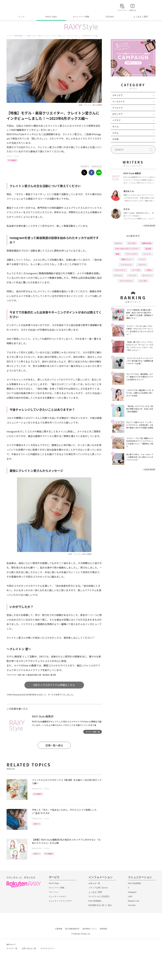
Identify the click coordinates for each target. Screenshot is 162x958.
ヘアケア (116, 120)
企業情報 (58, 929)
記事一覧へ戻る (54, 745)
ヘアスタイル (126, 264)
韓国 (117, 254)
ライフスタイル (126, 280)
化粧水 (149, 270)
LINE (130, 896)
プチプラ (141, 264)
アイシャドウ (131, 254)
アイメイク (117, 107)
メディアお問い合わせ (98, 888)
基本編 (148, 248)
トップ (21, 17)
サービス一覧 (12, 948)
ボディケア (117, 114)
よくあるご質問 (140, 17)
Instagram (132, 892)
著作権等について (89, 929)
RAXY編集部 (12, 160)
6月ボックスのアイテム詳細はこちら (54, 685)
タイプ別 (142, 280)
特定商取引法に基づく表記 (100, 905)
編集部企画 (146, 243)
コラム (17, 156)
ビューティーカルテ (57, 896)
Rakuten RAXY (20, 6)
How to (118, 243)
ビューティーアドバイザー (60, 901)
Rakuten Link (133, 901)
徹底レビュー (127, 259)
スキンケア (117, 95)
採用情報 (103, 929)
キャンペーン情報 (81, 17)
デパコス (118, 275)
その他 (115, 139)
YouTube (131, 905)
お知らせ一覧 (94, 883)
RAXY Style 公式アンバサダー (127, 248)
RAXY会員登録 (134, 883)
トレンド (147, 254)
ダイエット (147, 275)
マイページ (54, 892)
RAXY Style (51, 17)
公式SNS (109, 17)
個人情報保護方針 (72, 929)
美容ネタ (37, 824)
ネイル (115, 126)
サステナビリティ (47, 948)
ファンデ (132, 275)
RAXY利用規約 (94, 901)
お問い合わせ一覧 (29, 948)
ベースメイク (118, 101)
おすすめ (131, 243)
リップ (142, 259)
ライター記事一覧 (92, 731)
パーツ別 (135, 270)
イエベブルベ (120, 270)
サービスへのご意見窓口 (99, 896)
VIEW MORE (148, 225)
